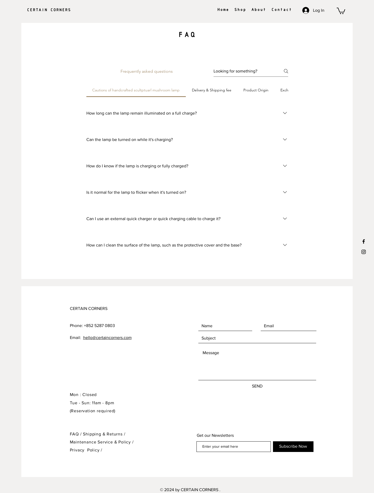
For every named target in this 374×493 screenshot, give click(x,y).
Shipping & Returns (102, 434)
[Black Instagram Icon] (364, 252)
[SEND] (257, 386)
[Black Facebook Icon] (364, 241)
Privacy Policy (85, 450)
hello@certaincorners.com (107, 337)
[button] (341, 10)
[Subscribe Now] (293, 446)
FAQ (74, 434)
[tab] (136, 90)
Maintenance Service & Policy (100, 442)
